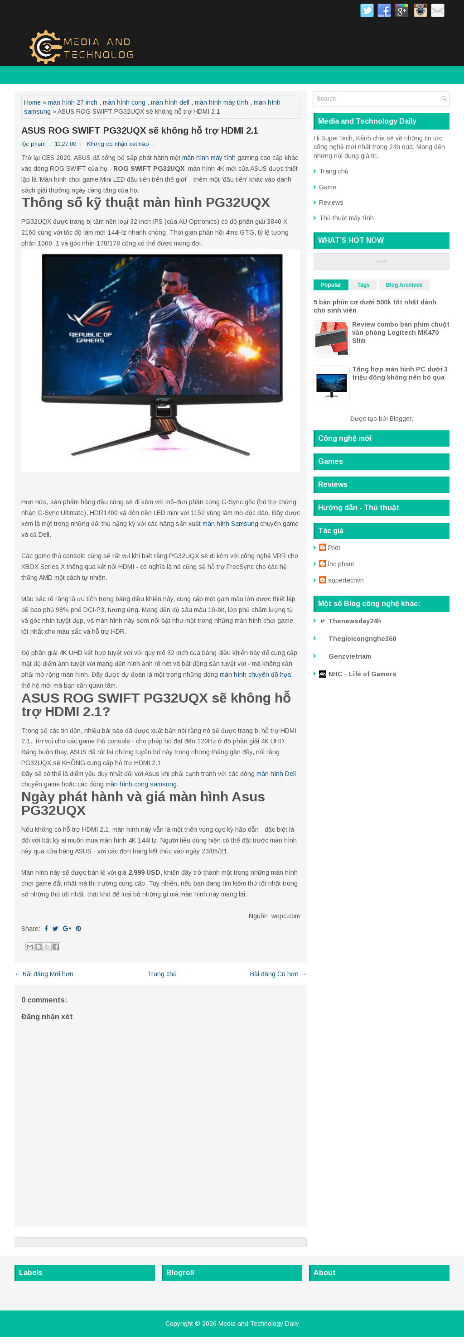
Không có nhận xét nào (118, 143)
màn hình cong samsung (141, 784)
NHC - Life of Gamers (362, 674)
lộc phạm (341, 564)
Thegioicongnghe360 (362, 638)
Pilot (334, 547)
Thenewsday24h (355, 621)
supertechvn (346, 580)
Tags (364, 285)
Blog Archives (404, 285)
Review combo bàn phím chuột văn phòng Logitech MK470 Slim (401, 332)
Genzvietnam (350, 656)
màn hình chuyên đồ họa (255, 674)
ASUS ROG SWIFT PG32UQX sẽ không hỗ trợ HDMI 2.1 (139, 130)
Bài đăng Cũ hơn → (278, 974)
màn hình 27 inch (72, 102)
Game (327, 187)
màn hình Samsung (230, 523)
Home (32, 102)
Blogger (400, 418)
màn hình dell (170, 102)
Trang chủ (162, 974)
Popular (331, 285)
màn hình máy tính (221, 102)
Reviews (331, 202)
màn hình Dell (276, 773)
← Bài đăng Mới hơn (43, 974)
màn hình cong (124, 102)
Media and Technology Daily (258, 1323)
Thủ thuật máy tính (346, 218)
